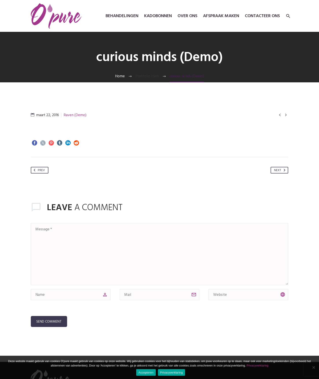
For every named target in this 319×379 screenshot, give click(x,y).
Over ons (187, 16)
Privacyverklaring (257, 365)
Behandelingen (122, 16)
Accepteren (145, 372)
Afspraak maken (221, 16)
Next (280, 170)
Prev (38, 170)
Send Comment (49, 321)
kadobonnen (158, 16)
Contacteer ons (262, 16)
